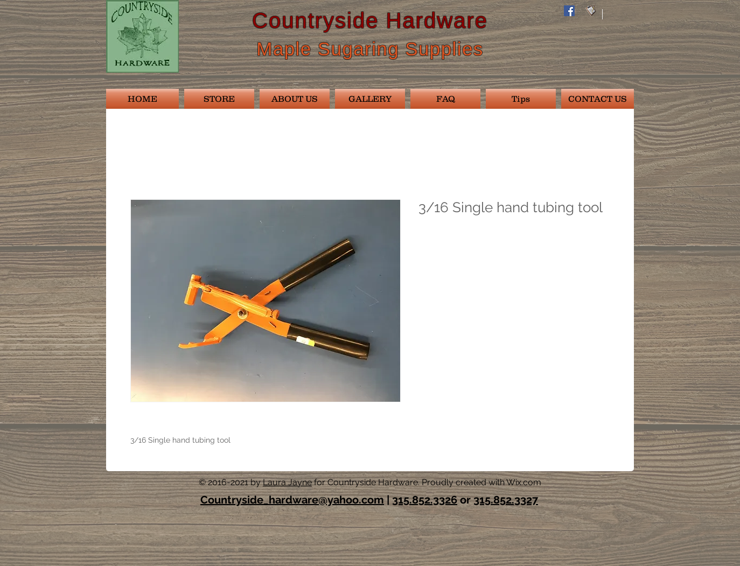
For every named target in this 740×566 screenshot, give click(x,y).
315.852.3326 (424, 499)
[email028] (590, 10)
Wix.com (523, 482)
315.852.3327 (505, 499)
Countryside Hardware (370, 20)
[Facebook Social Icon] (569, 10)
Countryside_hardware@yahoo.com (292, 499)
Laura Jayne (287, 482)
